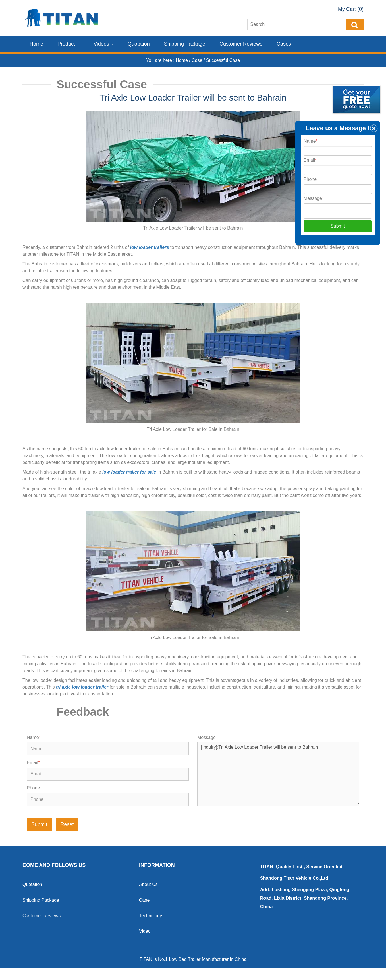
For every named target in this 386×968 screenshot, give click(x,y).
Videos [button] (103, 44)
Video (145, 931)
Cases (284, 44)
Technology (150, 915)
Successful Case (223, 60)
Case (198, 60)
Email (33, 762)
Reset (67, 824)
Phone (33, 787)
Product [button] (68, 44)
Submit (39, 824)
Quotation (139, 44)
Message (206, 737)
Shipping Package (184, 44)
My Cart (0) (351, 9)
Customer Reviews (240, 44)
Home (36, 44)
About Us (148, 884)
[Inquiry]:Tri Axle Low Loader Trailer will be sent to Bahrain (278, 774)
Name (34, 737)
